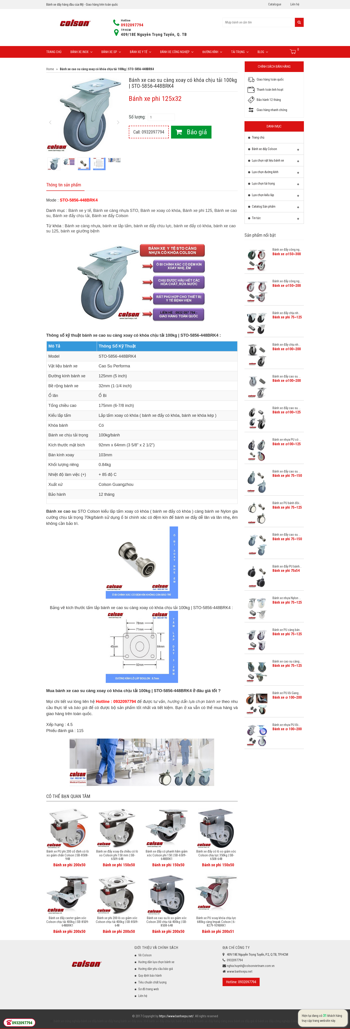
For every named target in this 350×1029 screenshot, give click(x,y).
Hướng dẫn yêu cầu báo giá (155, 969)
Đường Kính (212, 52)
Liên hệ (294, 4)
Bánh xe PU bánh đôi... (286, 503)
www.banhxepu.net (239, 971)
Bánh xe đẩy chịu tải (71, 215)
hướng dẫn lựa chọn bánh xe (194, 701)
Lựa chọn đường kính (273, 173)
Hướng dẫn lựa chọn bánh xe (156, 962)
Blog (263, 52)
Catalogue (274, 4)
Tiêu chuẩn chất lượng (152, 982)
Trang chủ (53, 52)
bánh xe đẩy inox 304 (134, 1021)
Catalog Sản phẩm (273, 207)
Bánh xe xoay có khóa (160, 210)
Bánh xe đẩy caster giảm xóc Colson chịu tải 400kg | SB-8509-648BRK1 (67, 921)
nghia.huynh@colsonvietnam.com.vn (251, 966)
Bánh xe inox (81, 52)
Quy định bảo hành (150, 975)
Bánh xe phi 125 (197, 210)
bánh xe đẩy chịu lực (152, 226)
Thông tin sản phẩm (63, 185)
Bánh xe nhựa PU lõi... (286, 725)
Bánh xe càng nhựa (82, 226)
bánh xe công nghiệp (67, 1021)
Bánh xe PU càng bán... (287, 630)
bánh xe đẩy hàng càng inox (215, 1021)
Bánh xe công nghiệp (176, 52)
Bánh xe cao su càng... (286, 661)
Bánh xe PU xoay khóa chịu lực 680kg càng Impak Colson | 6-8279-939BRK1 (216, 921)
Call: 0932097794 (148, 132)
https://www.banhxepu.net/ (176, 1016)
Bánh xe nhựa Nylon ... (286, 598)
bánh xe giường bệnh (80, 231)
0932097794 (132, 25)
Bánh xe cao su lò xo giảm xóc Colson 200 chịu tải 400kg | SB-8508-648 (166, 921)
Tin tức (273, 219)
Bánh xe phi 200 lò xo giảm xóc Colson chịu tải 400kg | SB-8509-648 (117, 921)
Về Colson (145, 955)
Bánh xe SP (111, 52)
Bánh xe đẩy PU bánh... (287, 566)
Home (50, 69)
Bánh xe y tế (140, 52)
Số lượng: (137, 117)
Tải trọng (240, 52)
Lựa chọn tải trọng (273, 184)
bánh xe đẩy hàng (108, 1021)
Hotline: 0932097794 (241, 982)
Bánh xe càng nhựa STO (115, 210)
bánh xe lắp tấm (117, 226)
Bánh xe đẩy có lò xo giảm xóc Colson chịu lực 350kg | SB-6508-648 (216, 855)
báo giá (80, 707)
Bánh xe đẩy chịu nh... (286, 313)
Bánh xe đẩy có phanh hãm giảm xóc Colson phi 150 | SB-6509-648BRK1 (167, 855)
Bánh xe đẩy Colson (110, 215)
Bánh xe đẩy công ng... (286, 250)
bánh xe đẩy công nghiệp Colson (278, 1021)
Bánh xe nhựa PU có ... (286, 440)
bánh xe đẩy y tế (186, 1021)
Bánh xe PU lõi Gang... (286, 693)
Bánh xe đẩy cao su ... (286, 376)
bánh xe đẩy (89, 1021)
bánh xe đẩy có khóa (192, 226)
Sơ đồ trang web (148, 989)
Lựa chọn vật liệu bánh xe (273, 161)
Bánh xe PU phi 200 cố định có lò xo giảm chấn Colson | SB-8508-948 (68, 855)
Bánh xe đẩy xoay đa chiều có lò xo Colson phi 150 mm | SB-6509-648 (117, 855)
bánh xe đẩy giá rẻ (245, 1021)
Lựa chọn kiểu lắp (273, 196)
